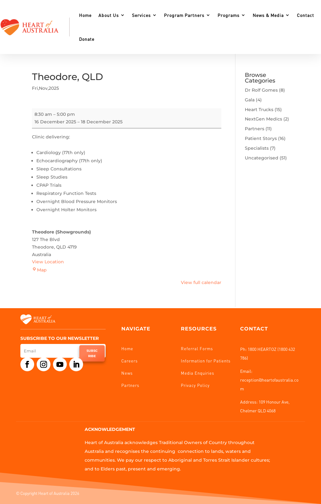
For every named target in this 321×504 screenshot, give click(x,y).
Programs (228, 15)
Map (39, 270)
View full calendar (201, 282)
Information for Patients (205, 360)
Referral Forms (197, 348)
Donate (86, 39)
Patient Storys (261, 138)
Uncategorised (261, 158)
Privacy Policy (195, 385)
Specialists (257, 148)
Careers (129, 360)
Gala (250, 100)
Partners (254, 128)
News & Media (268, 15)
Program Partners (184, 15)
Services (141, 15)
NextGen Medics (263, 119)
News (127, 373)
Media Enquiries (197, 373)
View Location (48, 262)
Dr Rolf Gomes (261, 90)
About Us (108, 15)
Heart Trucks (259, 109)
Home (85, 15)
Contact (305, 15)
